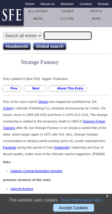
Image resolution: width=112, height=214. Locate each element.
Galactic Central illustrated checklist (36, 171)
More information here (81, 200)
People (96, 11)
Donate (103, 4)
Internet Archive (21, 189)
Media (38, 19)
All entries (38, 11)
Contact (86, 4)
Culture (67, 19)
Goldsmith (61, 147)
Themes (67, 11)
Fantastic (9, 147)
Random (67, 4)
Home (30, 4)
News (96, 19)
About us (47, 4)
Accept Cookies (73, 207)
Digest (43, 101)
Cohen (8, 108)
